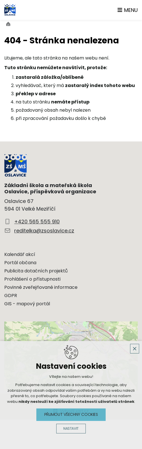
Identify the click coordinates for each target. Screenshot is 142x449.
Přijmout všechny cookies (71, 414)
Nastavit (71, 428)
